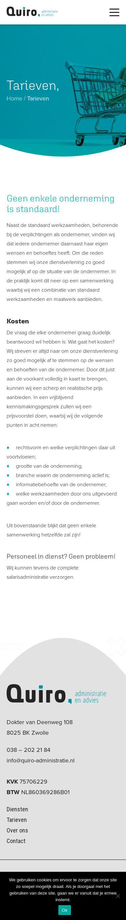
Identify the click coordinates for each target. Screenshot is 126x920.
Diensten (17, 809)
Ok (64, 910)
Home (14, 98)
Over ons (17, 830)
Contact (16, 840)
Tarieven (17, 819)
